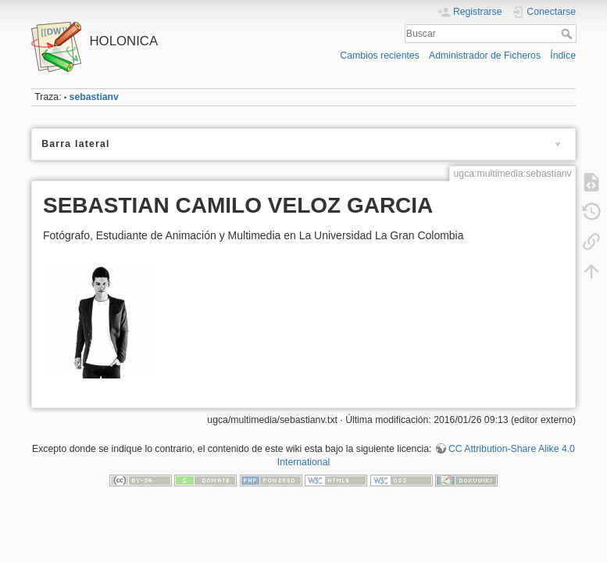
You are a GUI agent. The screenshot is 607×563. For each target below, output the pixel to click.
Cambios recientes (379, 55)
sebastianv (94, 96)
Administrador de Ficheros (485, 55)
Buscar (568, 33)
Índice (563, 55)
